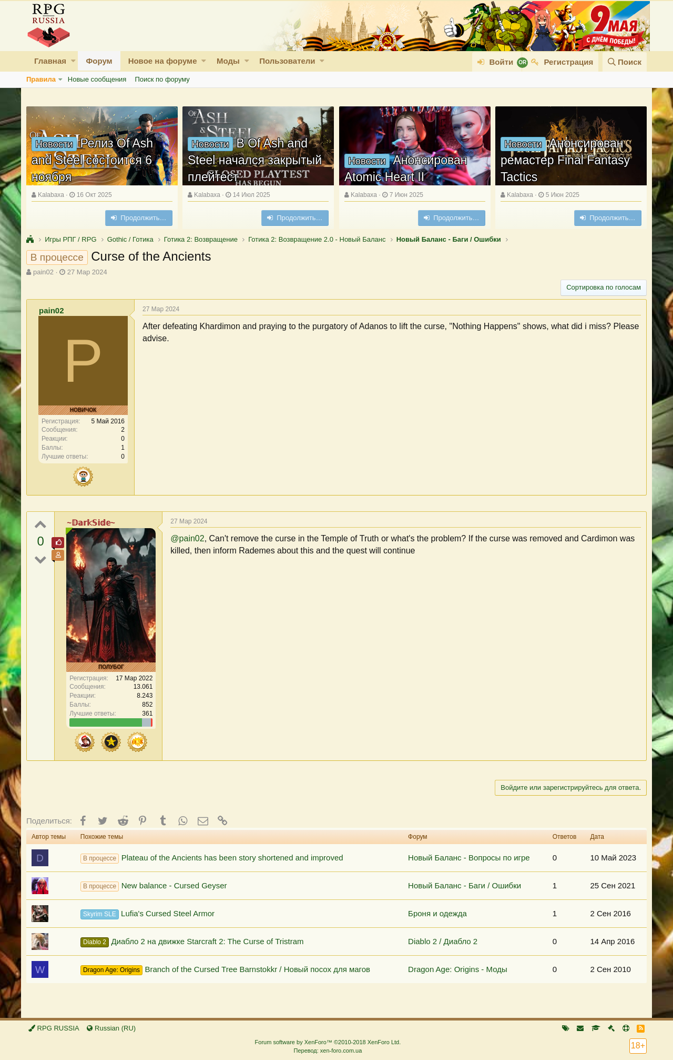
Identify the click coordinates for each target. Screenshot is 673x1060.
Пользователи (287, 60)
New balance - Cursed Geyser (153, 886)
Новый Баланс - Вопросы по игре (469, 857)
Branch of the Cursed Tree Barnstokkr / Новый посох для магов (225, 970)
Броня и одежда (437, 913)
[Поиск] (625, 62)
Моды (228, 60)
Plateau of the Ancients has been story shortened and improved (211, 858)
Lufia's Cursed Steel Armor (147, 914)
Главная (50, 60)
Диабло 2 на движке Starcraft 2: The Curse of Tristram (192, 942)
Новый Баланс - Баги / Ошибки (464, 885)
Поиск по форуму (162, 79)
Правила (41, 79)
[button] (73, 61)
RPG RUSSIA (53, 1028)
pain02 (43, 272)
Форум (99, 60)
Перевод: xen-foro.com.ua (327, 1050)
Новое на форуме (162, 60)
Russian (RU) (111, 1028)
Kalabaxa (51, 195)
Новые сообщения (97, 79)
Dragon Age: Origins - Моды (457, 969)
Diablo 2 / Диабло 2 (442, 941)
